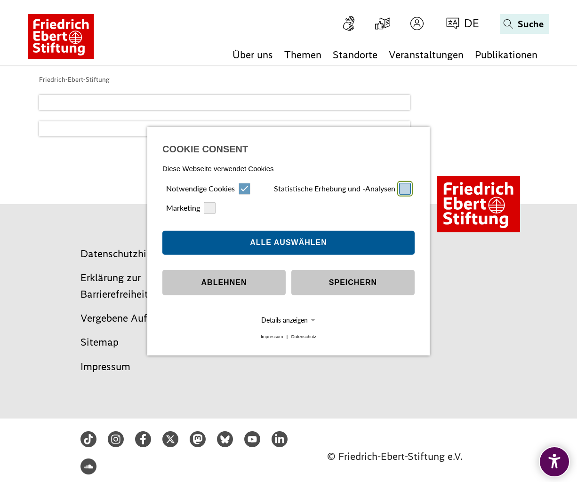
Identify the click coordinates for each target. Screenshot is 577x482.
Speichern (353, 282)
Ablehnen (224, 282)
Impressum (272, 336)
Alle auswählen (288, 242)
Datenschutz (303, 336)
